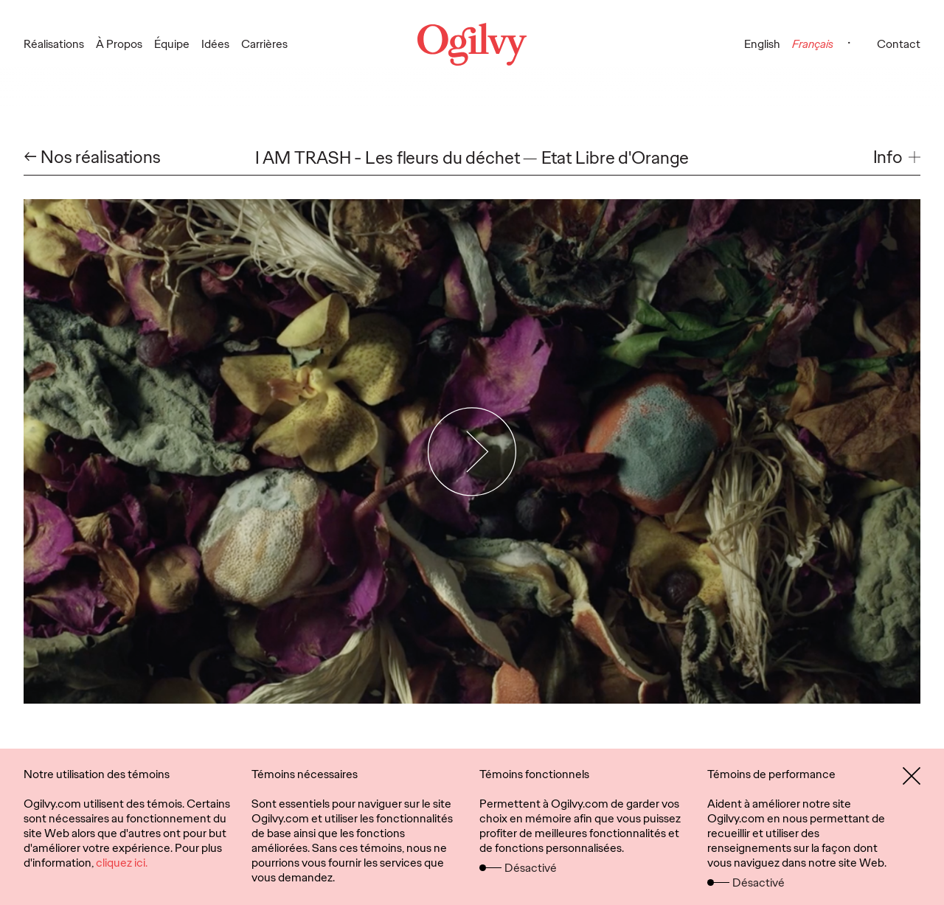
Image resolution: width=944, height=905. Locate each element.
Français (812, 44)
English (762, 44)
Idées (215, 44)
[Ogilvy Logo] (472, 44)
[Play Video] (472, 451)
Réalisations (54, 44)
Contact (898, 44)
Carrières (264, 44)
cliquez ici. (122, 862)
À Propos (119, 44)
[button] (896, 157)
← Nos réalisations (92, 157)
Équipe (172, 44)
